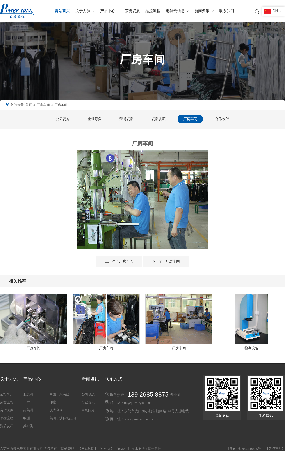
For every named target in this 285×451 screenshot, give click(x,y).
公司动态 (88, 394)
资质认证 (158, 119)
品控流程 (152, 11)
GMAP (105, 449)
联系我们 (225, 11)
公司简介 (63, 119)
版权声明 (275, 449)
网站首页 (63, 11)
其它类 (28, 426)
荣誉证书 (6, 402)
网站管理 (67, 449)
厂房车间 (44, 105)
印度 (53, 402)
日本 (26, 402)
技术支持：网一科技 (146, 449)
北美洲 (28, 394)
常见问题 (88, 410)
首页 (29, 105)
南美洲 (28, 410)
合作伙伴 (222, 119)
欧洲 (26, 418)
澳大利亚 (56, 410)
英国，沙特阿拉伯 (63, 418)
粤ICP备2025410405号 (245, 449)
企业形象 (95, 119)
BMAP (122, 449)
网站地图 (87, 449)
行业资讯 (88, 402)
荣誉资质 (132, 11)
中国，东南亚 (59, 394)
